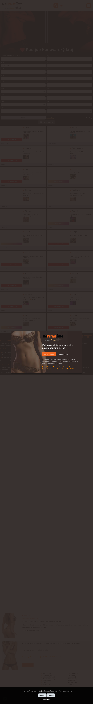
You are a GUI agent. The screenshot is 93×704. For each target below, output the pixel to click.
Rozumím (50, 695)
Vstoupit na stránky (49, 354)
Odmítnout (46, 699)
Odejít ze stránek (63, 354)
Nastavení (42, 695)
